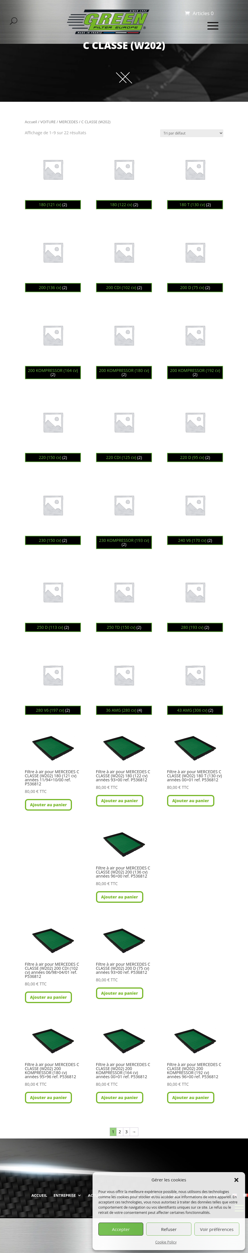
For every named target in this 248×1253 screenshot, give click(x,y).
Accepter (121, 1229)
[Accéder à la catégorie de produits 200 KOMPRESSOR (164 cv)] (53, 343)
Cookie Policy (165, 1242)
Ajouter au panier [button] (48, 804)
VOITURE (48, 121)
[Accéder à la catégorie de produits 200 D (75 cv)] (195, 258)
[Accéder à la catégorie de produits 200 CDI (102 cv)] (124, 258)
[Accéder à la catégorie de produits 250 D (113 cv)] (53, 598)
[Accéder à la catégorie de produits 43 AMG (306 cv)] (195, 681)
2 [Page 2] (120, 1131)
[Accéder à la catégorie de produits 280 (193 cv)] (195, 598)
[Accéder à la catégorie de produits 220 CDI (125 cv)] (124, 428)
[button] (236, 1180)
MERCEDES (68, 121)
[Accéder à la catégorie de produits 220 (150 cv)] (53, 428)
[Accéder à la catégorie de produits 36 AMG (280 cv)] (124, 681)
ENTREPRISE (65, 1195)
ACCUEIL (39, 1195)
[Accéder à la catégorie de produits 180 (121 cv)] (53, 175)
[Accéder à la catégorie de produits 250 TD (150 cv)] (124, 598)
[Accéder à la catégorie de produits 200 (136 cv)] (53, 258)
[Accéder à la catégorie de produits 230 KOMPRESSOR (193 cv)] (124, 513)
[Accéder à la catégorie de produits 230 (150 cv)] (53, 511)
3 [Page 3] (126, 1131)
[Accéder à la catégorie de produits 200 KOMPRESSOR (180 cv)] (124, 343)
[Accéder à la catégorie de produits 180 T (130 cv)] (195, 175)
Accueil (31, 121)
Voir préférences (217, 1229)
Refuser (169, 1229)
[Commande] (191, 133)
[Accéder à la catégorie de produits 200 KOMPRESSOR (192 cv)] (195, 343)
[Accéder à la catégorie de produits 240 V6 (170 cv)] (195, 511)
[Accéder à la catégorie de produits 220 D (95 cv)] (195, 428)
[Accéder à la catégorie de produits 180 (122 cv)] (124, 175)
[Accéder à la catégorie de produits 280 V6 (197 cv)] (53, 681)
